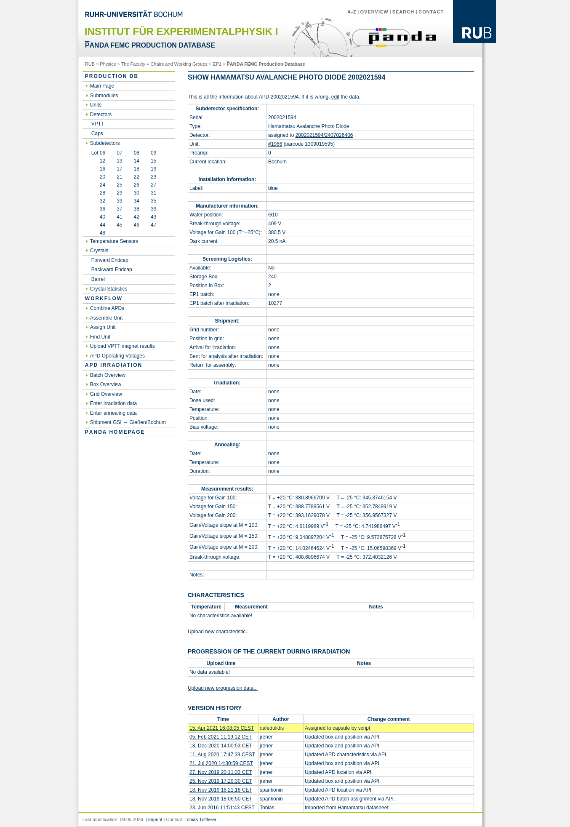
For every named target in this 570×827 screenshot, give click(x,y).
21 (119, 177)
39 (153, 209)
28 (98, 193)
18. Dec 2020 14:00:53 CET (220, 746)
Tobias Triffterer (200, 819)
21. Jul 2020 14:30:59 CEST (221, 763)
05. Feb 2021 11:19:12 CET (220, 737)
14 (136, 161)
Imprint (155, 819)
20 (98, 177)
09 (153, 153)
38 (136, 209)
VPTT (97, 124)
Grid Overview (106, 394)
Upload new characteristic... (219, 632)
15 (153, 161)
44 (98, 225)
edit (335, 97)
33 (119, 201)
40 (98, 217)
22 (136, 177)
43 (153, 217)
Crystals (99, 250)
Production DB (112, 76)
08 (136, 153)
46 (136, 225)
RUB (90, 64)
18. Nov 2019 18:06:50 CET (220, 799)
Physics (108, 64)
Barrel (98, 279)
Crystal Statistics (109, 289)
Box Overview (105, 384)
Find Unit (100, 337)
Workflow (104, 298)
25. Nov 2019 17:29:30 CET (220, 781)
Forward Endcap (109, 260)
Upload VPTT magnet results (122, 346)
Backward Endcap (111, 269)
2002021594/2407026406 (324, 135)
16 (98, 169)
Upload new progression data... (223, 688)
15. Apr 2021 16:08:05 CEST (221, 728)
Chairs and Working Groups (179, 64)
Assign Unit (103, 327)
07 (119, 153)
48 (98, 233)
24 (98, 185)
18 (136, 169)
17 (119, 169)
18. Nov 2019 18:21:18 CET (220, 790)
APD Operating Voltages (117, 356)
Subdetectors (105, 143)
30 (136, 193)
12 (98, 161)
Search (404, 11)
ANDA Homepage (115, 432)
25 (119, 185)
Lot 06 (98, 153)
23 (153, 177)
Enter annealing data (113, 413)
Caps (97, 133)
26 (136, 185)
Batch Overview (107, 375)
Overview (374, 11)
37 (119, 209)
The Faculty (133, 64)
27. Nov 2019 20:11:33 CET (220, 772)
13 (119, 161)
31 (153, 193)
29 (119, 193)
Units (95, 105)
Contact (431, 11)
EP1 (217, 64)
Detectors (101, 114)
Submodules (104, 96)
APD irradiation (113, 365)
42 (136, 217)
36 (98, 209)
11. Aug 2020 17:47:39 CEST (222, 755)
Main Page (102, 86)
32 (98, 201)
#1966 (275, 144)
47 (153, 225)
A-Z (351, 11)
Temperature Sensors (114, 241)
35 (153, 201)
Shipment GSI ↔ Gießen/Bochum (128, 422)
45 (119, 225)
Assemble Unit (106, 318)
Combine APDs (107, 308)
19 (153, 169)
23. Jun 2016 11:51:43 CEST (222, 808)
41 (119, 217)
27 (153, 185)
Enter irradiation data (113, 403)
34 (136, 201)
